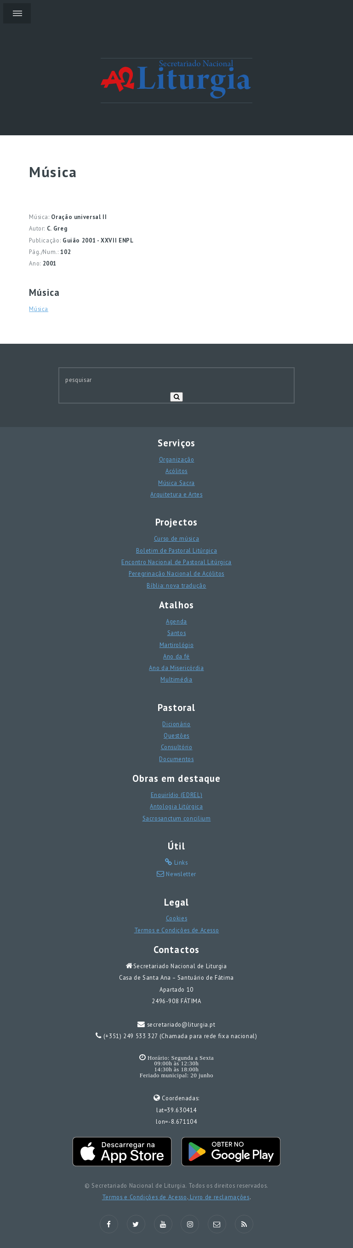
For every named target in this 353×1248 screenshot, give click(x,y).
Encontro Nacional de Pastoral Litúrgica (176, 562)
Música (38, 308)
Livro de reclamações (218, 1197)
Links (180, 862)
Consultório (177, 747)
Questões (176, 735)
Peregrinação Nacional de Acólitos (176, 573)
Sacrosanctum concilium (176, 818)
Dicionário (176, 724)
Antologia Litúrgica (176, 806)
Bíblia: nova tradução (176, 585)
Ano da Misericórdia (176, 667)
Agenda (176, 621)
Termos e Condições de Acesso (176, 930)
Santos (176, 632)
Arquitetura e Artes (176, 494)
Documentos (176, 759)
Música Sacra (176, 482)
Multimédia (176, 679)
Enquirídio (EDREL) (176, 794)
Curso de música (176, 538)
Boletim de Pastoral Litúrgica (176, 550)
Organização (176, 459)
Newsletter (180, 874)
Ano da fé (176, 656)
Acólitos (176, 470)
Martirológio (176, 644)
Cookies (176, 918)
